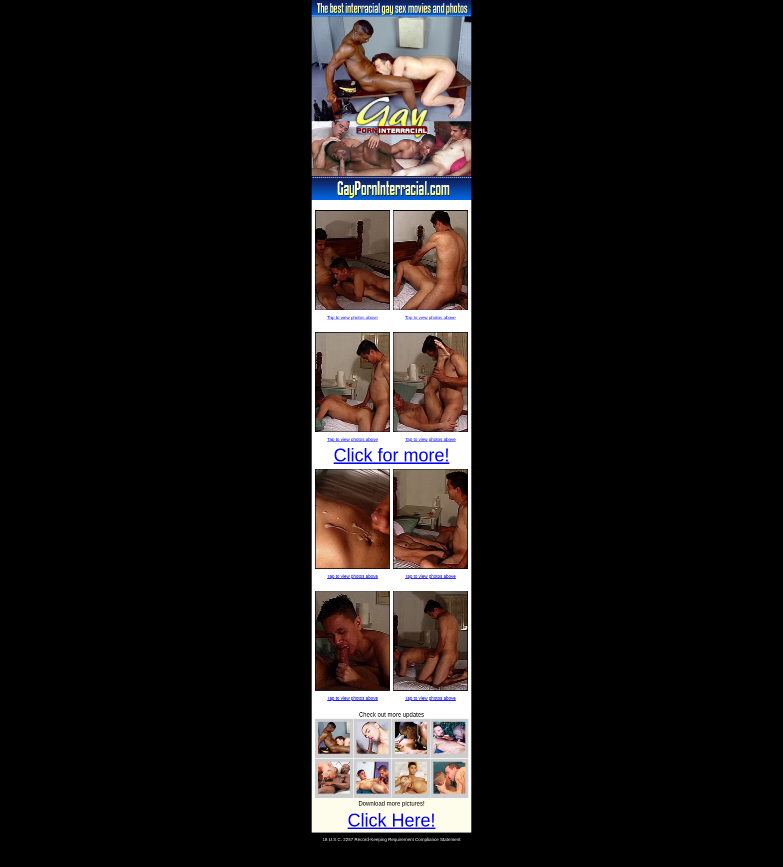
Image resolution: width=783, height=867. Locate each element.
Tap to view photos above (352, 317)
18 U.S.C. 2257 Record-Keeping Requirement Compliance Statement (392, 839)
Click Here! (391, 820)
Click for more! (391, 455)
